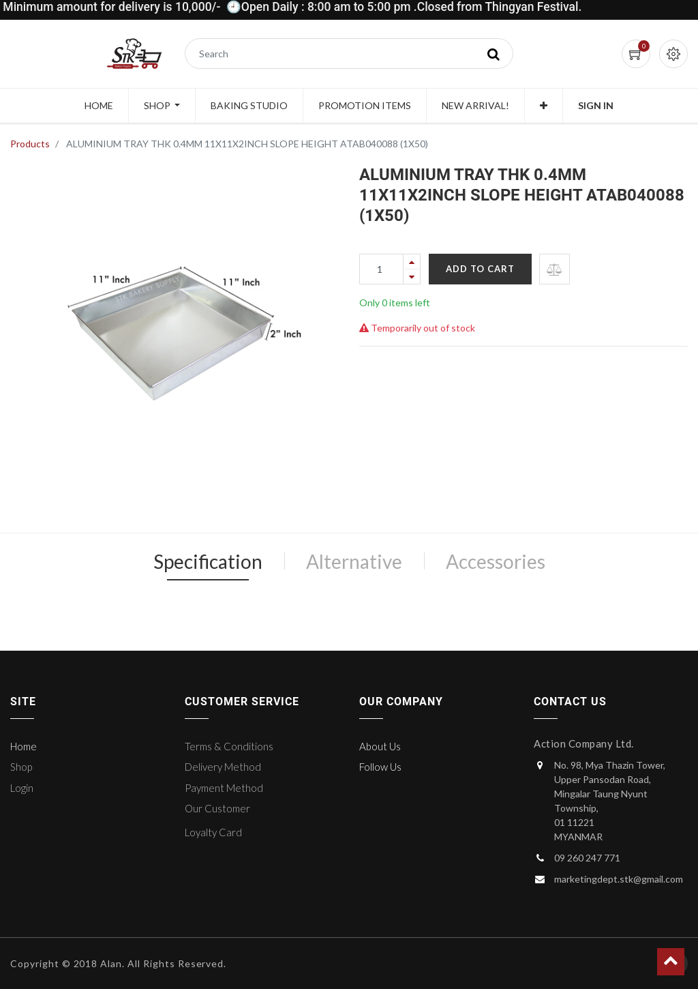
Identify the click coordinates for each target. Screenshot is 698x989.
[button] (543, 106)
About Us (380, 746)
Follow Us (380, 767)
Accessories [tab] (495, 561)
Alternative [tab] (354, 561)
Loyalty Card (213, 832)
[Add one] (412, 261)
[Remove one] (412, 276)
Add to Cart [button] (480, 268)
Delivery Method (223, 767)
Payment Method (224, 788)
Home (23, 746)
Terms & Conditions (229, 746)
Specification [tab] (207, 561)
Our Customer (217, 808)
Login (21, 788)
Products (30, 143)
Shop (21, 767)
